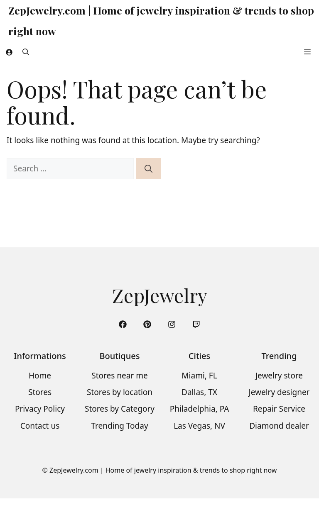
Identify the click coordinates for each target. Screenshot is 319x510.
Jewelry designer (279, 392)
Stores (40, 392)
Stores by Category (120, 408)
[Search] (148, 168)
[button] (25, 51)
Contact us (40, 425)
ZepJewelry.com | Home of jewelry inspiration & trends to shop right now (161, 20)
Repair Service (279, 408)
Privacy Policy (40, 408)
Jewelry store (279, 375)
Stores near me (119, 375)
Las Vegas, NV (199, 425)
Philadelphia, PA (199, 408)
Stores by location (119, 392)
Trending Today (119, 425)
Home (40, 375)
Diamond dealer (279, 425)
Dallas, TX (199, 392)
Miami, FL (199, 375)
